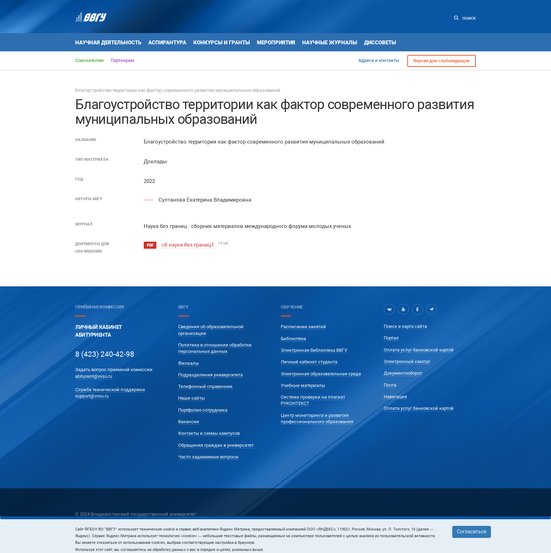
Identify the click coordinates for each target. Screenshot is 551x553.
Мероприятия (276, 42)
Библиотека (293, 338)
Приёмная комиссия (99, 307)
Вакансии (188, 421)
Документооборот (403, 373)
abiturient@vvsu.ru (93, 376)
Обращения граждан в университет (216, 445)
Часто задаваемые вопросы (208, 456)
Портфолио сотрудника (202, 410)
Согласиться (471, 531)
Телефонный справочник (205, 386)
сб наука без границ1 (188, 245)
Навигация (395, 396)
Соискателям (89, 60)
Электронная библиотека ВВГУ (314, 350)
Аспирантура (167, 42)
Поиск (465, 18)
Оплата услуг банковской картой (419, 349)
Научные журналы (329, 42)
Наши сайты (191, 398)
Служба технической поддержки (110, 389)
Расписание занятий (303, 326)
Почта (390, 385)
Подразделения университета (210, 374)
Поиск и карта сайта (405, 326)
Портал (391, 338)
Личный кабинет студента (309, 361)
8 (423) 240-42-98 (104, 354)
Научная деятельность (108, 42)
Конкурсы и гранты (221, 42)
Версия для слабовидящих (441, 60)
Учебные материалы (303, 385)
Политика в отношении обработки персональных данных (215, 348)
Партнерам (122, 60)
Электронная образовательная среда (321, 373)
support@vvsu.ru (92, 396)
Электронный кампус (407, 361)
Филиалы (188, 363)
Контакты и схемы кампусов (209, 433)
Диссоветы (380, 42)
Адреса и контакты (378, 60)
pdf (150, 245)
